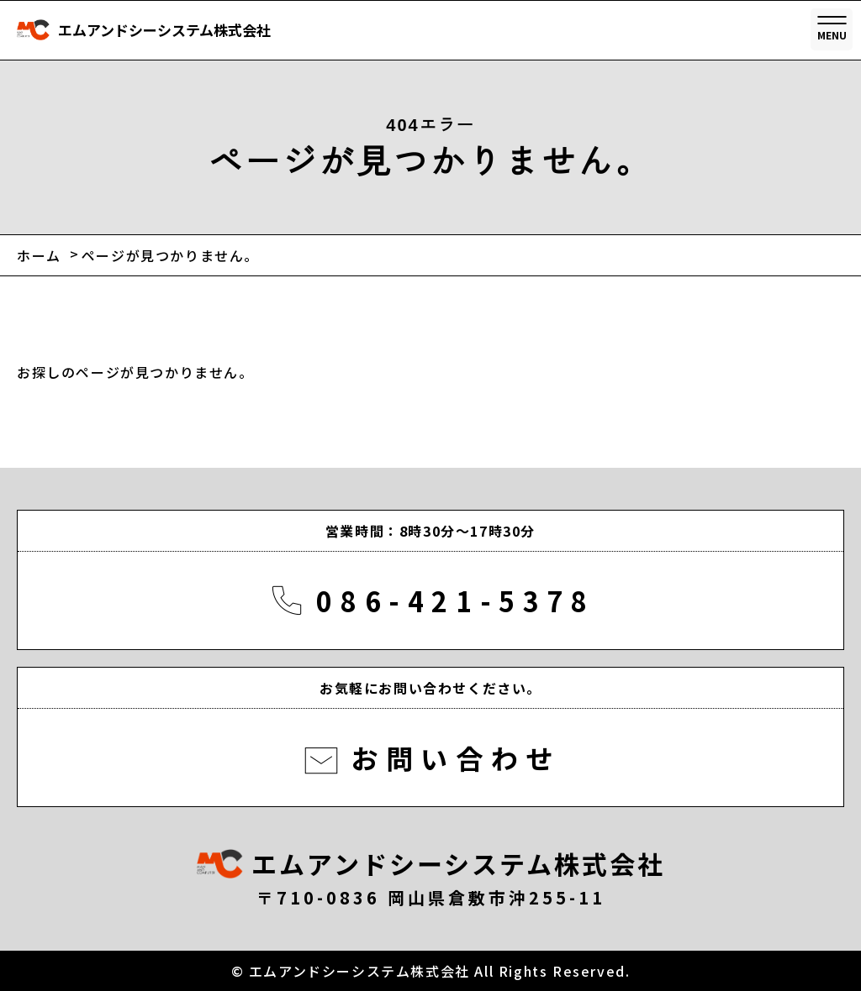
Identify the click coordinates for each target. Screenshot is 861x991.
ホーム (39, 255)
